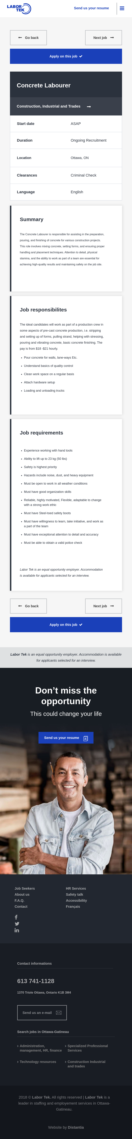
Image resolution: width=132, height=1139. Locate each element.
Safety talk (74, 894)
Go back (32, 38)
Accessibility (76, 900)
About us (22, 894)
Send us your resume (91, 8)
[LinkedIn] (23, 931)
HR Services (76, 888)
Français (73, 906)
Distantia (76, 1127)
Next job (100, 38)
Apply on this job (63, 56)
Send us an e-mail (37, 1013)
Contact (21, 906)
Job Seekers (25, 888)
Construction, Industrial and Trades (48, 106)
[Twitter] (23, 924)
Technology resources (38, 1062)
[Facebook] (23, 918)
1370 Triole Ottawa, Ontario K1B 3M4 (44, 992)
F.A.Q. (19, 900)
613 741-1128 (35, 981)
